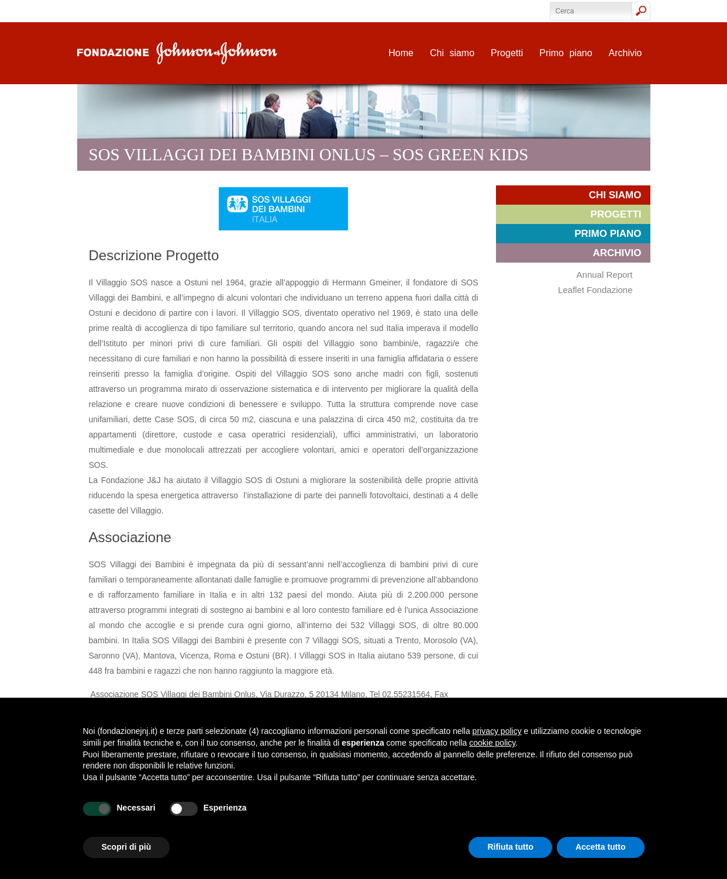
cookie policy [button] (492, 742)
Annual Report (605, 275)
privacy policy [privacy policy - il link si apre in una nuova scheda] (497, 731)
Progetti (507, 53)
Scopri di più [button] (126, 847)
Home (401, 53)
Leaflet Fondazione (595, 290)
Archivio (625, 53)
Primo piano (565, 53)
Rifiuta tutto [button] (510, 847)
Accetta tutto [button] (601, 847)
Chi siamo (452, 53)
